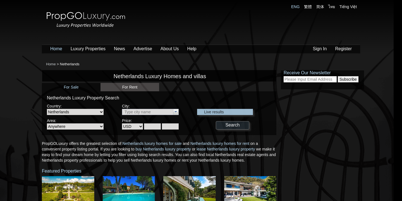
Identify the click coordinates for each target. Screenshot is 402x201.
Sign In (320, 48)
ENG (295, 6)
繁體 (308, 6)
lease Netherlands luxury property (226, 149)
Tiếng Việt (348, 6)
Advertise (142, 48)
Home (56, 48)
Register (343, 48)
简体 (320, 6)
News (119, 48)
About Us (170, 48)
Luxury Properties (88, 48)
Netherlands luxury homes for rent (219, 143)
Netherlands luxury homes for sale (151, 143)
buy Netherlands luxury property (163, 149)
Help (192, 48)
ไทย (331, 6)
